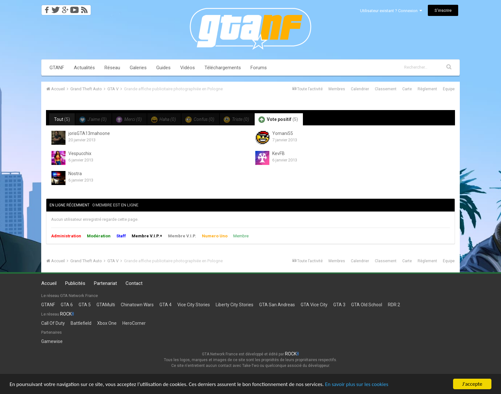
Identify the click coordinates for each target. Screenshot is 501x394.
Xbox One (107, 323)
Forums (258, 68)
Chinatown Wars (137, 304)
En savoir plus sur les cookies (356, 384)
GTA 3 (339, 304)
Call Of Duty (53, 323)
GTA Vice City (314, 304)
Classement (386, 89)
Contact (134, 283)
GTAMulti (105, 304)
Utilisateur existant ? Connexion (391, 10)
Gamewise (52, 341)
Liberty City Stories (234, 304)
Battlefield (81, 323)
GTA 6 (67, 304)
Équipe (449, 89)
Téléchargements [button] (222, 68)
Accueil (49, 283)
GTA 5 (85, 304)
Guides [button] (163, 68)
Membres (336, 89)
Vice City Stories (193, 304)
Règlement (427, 89)
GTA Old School (366, 304)
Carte (407, 89)
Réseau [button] (112, 68)
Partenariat (105, 283)
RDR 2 (394, 304)
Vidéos (187, 68)
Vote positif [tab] (278, 119)
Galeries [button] (138, 68)
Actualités (84, 68)
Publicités (75, 283)
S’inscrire (443, 10)
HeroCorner (134, 323)
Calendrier (360, 89)
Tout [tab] (62, 119)
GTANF (57, 68)
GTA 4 (165, 304)
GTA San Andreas (277, 304)
